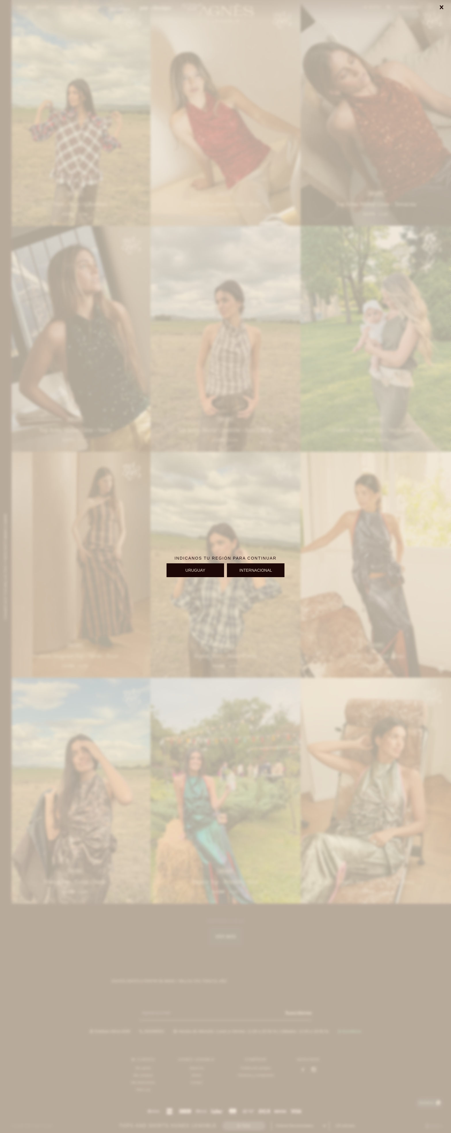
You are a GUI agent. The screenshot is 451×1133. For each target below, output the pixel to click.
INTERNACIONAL (255, 570)
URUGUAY (195, 570)
